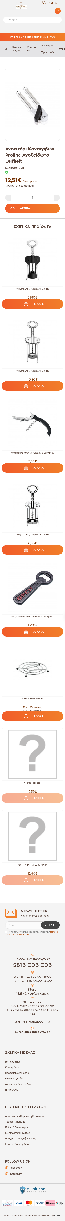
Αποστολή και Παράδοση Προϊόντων (24, 1116)
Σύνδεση (19, 3)
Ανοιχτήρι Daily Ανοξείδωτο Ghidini (32, 289)
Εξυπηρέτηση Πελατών (17, 1133)
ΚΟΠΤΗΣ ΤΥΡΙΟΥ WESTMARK (32, 865)
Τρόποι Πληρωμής (15, 1121)
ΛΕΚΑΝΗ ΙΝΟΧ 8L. (32, 783)
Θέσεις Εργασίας (14, 1078)
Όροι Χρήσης (12, 1067)
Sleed (57, 1216)
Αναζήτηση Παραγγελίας (18, 1084)
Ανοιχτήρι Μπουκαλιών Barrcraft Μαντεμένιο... (32, 617)
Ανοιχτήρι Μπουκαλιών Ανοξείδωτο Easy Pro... (32, 453)
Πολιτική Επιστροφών (16, 1127)
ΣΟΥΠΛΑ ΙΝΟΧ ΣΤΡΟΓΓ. (32, 699)
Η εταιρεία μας (12, 1061)
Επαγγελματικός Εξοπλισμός (20, 1138)
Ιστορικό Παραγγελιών (17, 1144)
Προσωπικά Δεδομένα (17, 1073)
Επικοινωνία (11, 1089)
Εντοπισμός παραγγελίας (32, 1032)
